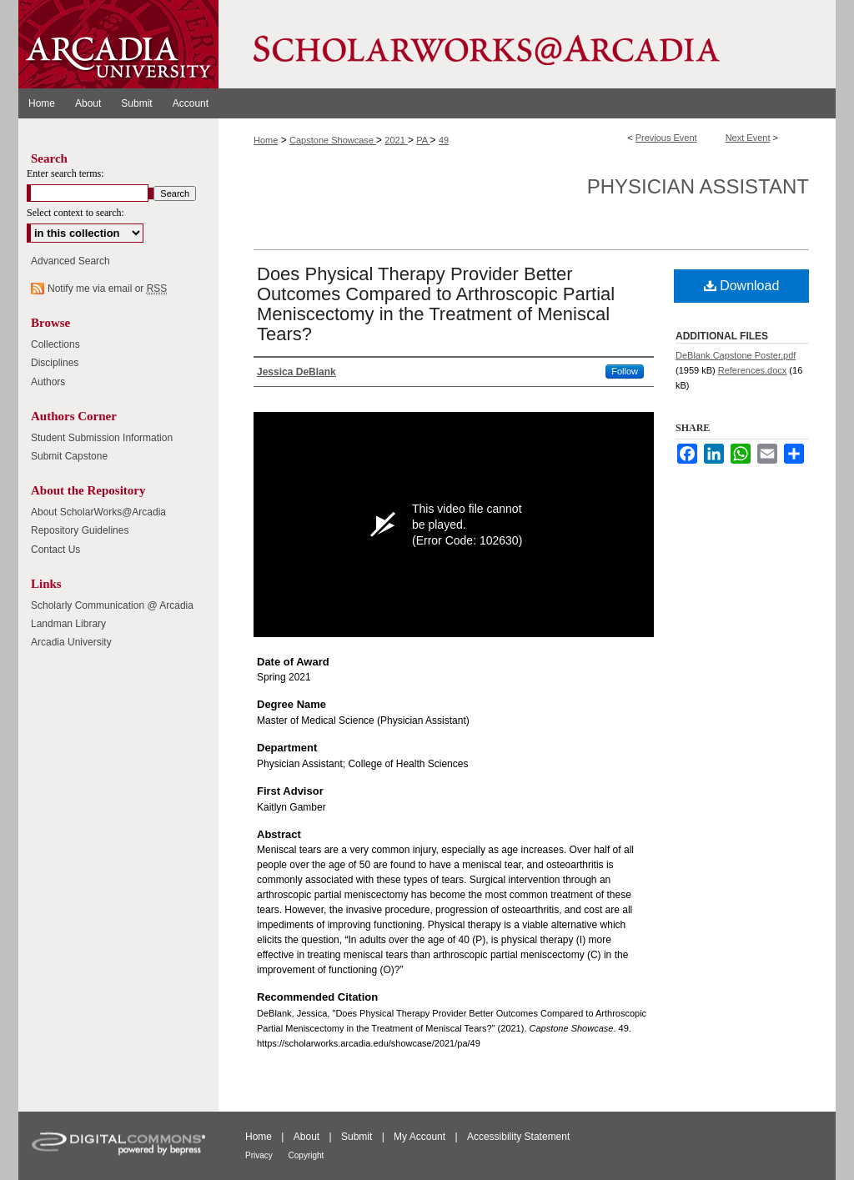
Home (266, 140)
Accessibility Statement (518, 1136)
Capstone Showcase (332, 140)
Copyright (306, 1155)
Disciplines (54, 363)
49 (444, 140)
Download (742, 286)
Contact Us (55, 549)
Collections (55, 344)
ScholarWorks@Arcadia (527, 44)
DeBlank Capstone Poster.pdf (736, 355)
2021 (396, 140)
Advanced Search (70, 261)
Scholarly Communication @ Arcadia (112, 605)
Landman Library (68, 624)
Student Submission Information (102, 438)
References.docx (752, 370)
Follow (624, 371)
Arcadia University (71, 642)
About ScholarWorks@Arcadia (98, 512)
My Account (421, 1136)
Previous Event (666, 138)
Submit (358, 1136)
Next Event (748, 138)
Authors (48, 382)
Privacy (260, 1155)
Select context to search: (75, 212)
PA (423, 140)
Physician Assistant (698, 186)
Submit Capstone (69, 456)
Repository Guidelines (79, 530)
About (308, 1136)
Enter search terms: (65, 173)
